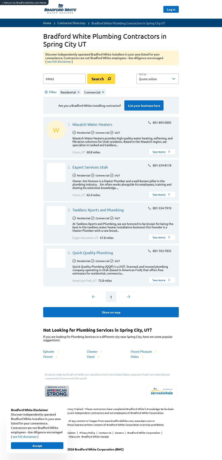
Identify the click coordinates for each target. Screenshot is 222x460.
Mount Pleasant (144, 351)
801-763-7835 (159, 251)
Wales (137, 356)
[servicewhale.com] (162, 391)
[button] (157, 79)
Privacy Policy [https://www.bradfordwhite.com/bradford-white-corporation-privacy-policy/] (87, 432)
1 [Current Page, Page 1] (111, 297)
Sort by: (142, 74)
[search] (101, 79)
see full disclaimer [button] (59, 61)
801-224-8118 (159, 165)
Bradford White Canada (95, 436)
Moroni (50, 356)
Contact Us (105, 432)
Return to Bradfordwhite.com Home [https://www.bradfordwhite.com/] (24, 2)
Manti (93, 356)
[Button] (171, 9)
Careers (119, 432)
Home (47, 23)
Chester (95, 351)
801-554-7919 (159, 208)
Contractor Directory (71, 23)
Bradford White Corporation (144, 432)
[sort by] (164, 78)
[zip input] (64, 78)
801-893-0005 (159, 122)
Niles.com (75, 436)
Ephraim (51, 351)
